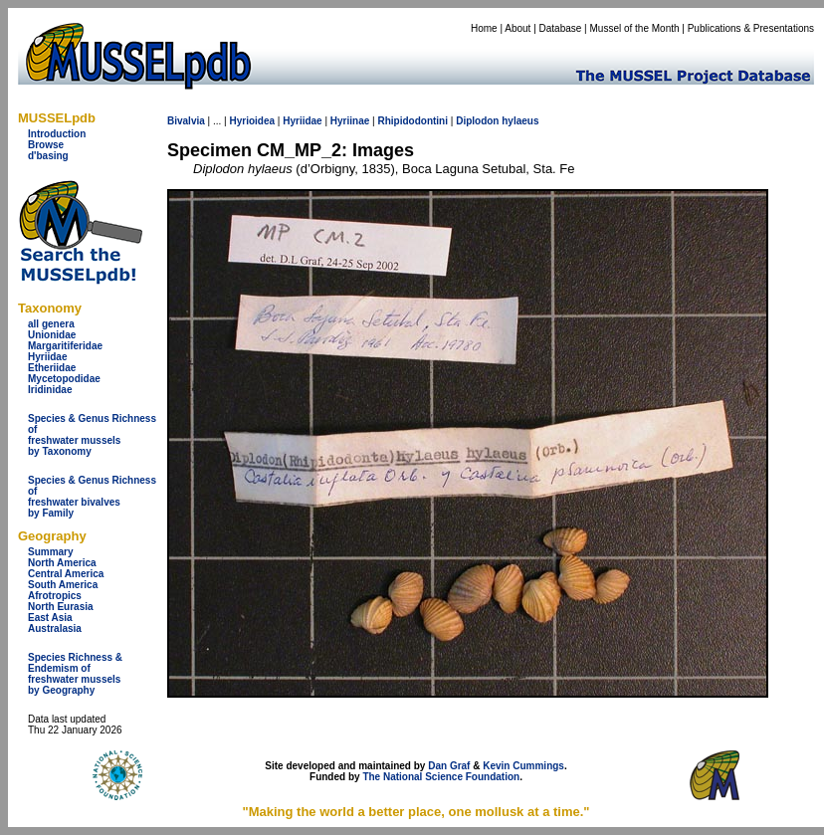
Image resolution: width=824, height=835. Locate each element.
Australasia (55, 628)
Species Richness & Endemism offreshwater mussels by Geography (75, 674)
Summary (51, 551)
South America (63, 584)
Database (560, 28)
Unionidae (52, 334)
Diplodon (477, 120)
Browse (46, 144)
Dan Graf (449, 765)
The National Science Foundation (440, 776)
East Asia (50, 617)
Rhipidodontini (412, 120)
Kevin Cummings (523, 765)
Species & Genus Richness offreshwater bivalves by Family (92, 497)
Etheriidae (52, 367)
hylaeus (520, 120)
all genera (51, 323)
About (517, 28)
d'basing (48, 155)
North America (62, 562)
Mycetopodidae (64, 378)
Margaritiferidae (65, 345)
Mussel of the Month (635, 28)
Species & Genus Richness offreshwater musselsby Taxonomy (92, 435)
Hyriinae (349, 120)
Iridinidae (50, 389)
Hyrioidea (252, 120)
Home (484, 28)
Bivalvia (186, 120)
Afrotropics (55, 595)
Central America (65, 573)
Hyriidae (47, 356)
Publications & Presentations (751, 28)
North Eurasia (61, 606)
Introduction (57, 133)
